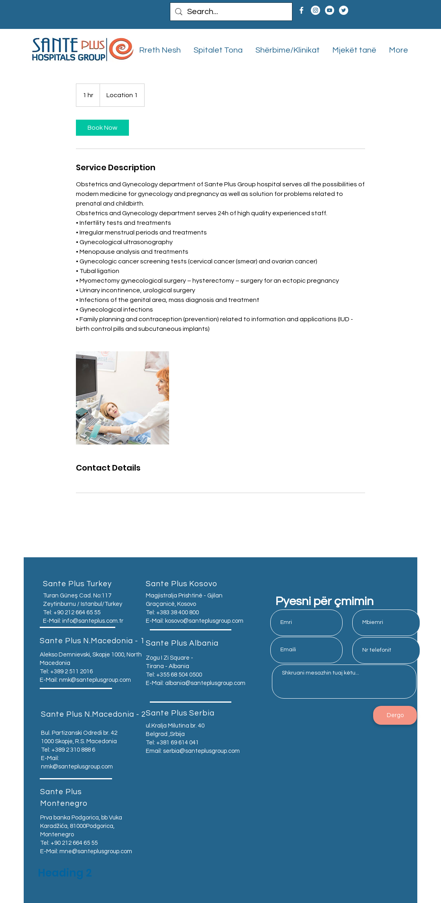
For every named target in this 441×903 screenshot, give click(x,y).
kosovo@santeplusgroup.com (204, 621)
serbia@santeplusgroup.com (201, 751)
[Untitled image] (122, 397)
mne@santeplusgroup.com (95, 851)
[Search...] (231, 11)
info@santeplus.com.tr (92, 621)
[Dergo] (395, 715)
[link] (102, 128)
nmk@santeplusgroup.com (95, 680)
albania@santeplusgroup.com (205, 683)
